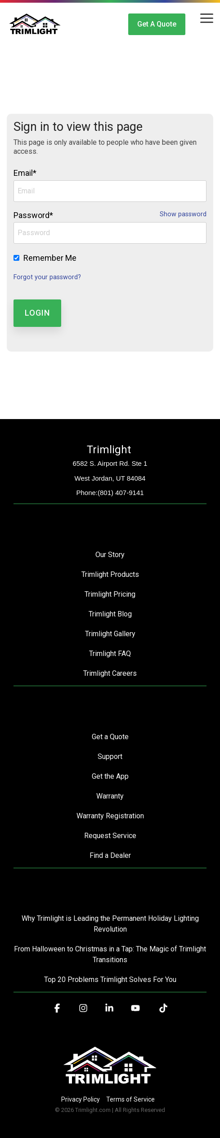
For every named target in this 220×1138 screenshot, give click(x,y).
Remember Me (49, 258)
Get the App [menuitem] (110, 776)
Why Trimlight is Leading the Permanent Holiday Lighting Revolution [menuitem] (111, 923)
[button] (206, 17)
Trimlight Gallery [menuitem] (110, 633)
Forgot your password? (47, 277)
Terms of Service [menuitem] (130, 1099)
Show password (183, 214)
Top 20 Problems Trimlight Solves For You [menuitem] (110, 979)
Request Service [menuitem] (110, 835)
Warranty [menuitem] (110, 796)
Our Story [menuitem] (110, 554)
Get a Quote (156, 24)
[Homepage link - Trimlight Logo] (110, 1084)
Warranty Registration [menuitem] (110, 816)
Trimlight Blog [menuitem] (110, 614)
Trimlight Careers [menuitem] (110, 673)
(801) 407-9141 (121, 492)
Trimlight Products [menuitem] (110, 574)
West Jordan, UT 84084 (110, 478)
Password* (33, 215)
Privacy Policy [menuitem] (80, 1099)
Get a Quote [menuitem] (110, 736)
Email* (24, 173)
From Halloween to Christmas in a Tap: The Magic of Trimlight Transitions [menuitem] (110, 954)
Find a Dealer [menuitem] (110, 855)
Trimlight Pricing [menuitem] (110, 594)
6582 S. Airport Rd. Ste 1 (110, 463)
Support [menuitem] (110, 756)
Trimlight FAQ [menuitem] (110, 653)
